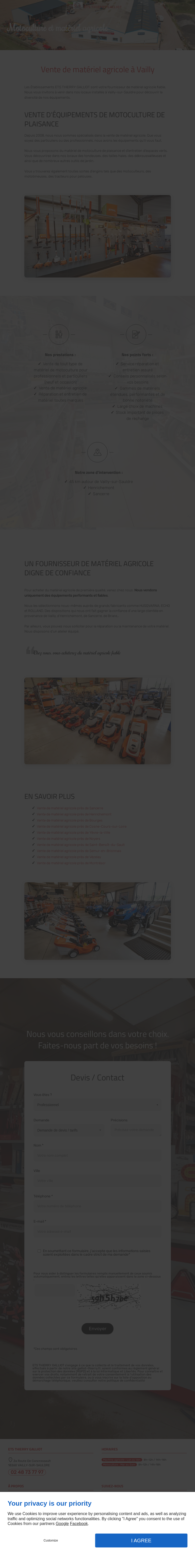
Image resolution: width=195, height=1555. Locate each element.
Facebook (79, 1523)
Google (62, 1523)
